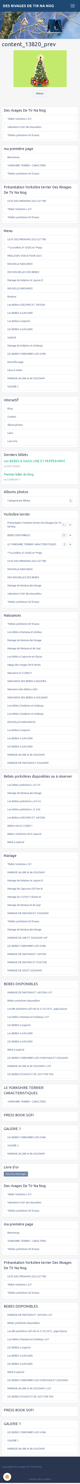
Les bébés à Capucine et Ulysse (24, 656)
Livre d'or (12, 441)
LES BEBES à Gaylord (18, 1025)
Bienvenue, (13, 157)
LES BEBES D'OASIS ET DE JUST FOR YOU (30, 1074)
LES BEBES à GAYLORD (20, 329)
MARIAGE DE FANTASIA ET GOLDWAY (28, 762)
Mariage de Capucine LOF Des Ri (25, 888)
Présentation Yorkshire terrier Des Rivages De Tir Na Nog (34, 524)
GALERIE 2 (13, 386)
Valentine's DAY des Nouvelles (24, 127)
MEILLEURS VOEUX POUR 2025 (24, 255)
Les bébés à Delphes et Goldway (25, 705)
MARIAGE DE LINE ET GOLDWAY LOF (27, 937)
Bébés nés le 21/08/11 (20, 825)
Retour (40, 93)
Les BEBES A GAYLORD (20, 313)
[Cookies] (7, 1477)
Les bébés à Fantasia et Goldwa (24, 632)
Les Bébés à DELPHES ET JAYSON (26, 304)
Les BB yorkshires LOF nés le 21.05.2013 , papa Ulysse (37, 1008)
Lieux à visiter (14, 370)
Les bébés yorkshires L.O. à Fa (23, 809)
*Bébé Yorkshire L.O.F (19, 118)
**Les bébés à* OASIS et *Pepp (24, 247)
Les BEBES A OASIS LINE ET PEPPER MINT (34, 461)
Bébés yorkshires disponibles (23, 1000)
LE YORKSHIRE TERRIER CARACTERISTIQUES (31, 544)
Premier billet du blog (19, 474)
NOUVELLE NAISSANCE (20, 263)
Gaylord (11, 337)
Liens (10, 433)
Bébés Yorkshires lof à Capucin (24, 834)
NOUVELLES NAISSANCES (21, 722)
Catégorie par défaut (40, 501)
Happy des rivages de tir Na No (24, 664)
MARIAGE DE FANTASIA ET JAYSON (26, 954)
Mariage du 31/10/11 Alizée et (24, 896)
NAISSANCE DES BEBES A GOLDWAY (27, 697)
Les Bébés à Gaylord (18, 321)
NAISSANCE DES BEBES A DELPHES (26, 681)
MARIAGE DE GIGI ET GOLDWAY (24, 970)
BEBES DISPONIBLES (18, 535)
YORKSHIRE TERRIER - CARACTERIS (26, 165)
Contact (11, 416)
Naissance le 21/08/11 (19, 673)
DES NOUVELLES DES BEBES (23, 272)
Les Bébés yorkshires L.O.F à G (24, 801)
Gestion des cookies (40, 1479)
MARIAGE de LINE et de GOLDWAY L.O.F (29, 1066)
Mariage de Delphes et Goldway (25, 345)
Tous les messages (15, 1173)
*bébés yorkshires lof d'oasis (23, 135)
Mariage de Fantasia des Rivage (24, 585)
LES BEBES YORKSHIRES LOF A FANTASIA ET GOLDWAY (37, 1057)
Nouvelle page (15, 362)
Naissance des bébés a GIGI (22, 689)
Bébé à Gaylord (15, 842)
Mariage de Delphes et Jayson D (25, 280)
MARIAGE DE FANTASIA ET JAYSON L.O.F (29, 992)
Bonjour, (11, 296)
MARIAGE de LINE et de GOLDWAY (26, 378)
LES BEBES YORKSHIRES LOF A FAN (26, 353)
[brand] (28, 6)
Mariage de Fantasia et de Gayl (24, 648)
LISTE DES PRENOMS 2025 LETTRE (26, 201)
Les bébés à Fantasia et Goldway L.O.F (28, 1017)
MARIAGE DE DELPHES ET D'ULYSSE (27, 962)
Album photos (15, 424)
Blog (10, 408)
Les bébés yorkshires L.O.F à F (23, 784)
